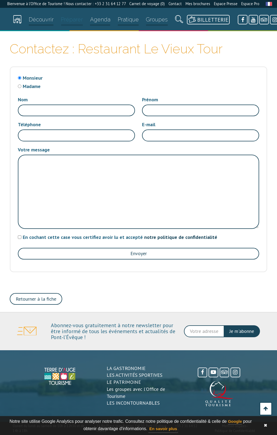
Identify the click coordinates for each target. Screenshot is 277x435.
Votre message (34, 150)
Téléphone (29, 124)
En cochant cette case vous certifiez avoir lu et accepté (120, 237)
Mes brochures (198, 3)
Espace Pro (250, 3)
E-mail (148, 124)
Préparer (72, 19)
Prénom (150, 99)
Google (235, 421)
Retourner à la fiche (36, 299)
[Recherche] (179, 20)
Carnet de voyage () (147, 3)
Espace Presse (226, 3)
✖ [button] (265, 425)
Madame (32, 86)
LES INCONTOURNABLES (133, 403)
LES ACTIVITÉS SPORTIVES (134, 375)
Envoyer (138, 253)
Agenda (100, 19)
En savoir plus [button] (163, 428)
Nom (23, 99)
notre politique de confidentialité (180, 237)
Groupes (157, 19)
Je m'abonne (241, 331)
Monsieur (32, 78)
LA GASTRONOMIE (126, 368)
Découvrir (41, 19)
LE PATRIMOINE (124, 382)
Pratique (128, 19)
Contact (175, 3)
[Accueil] (17, 20)
